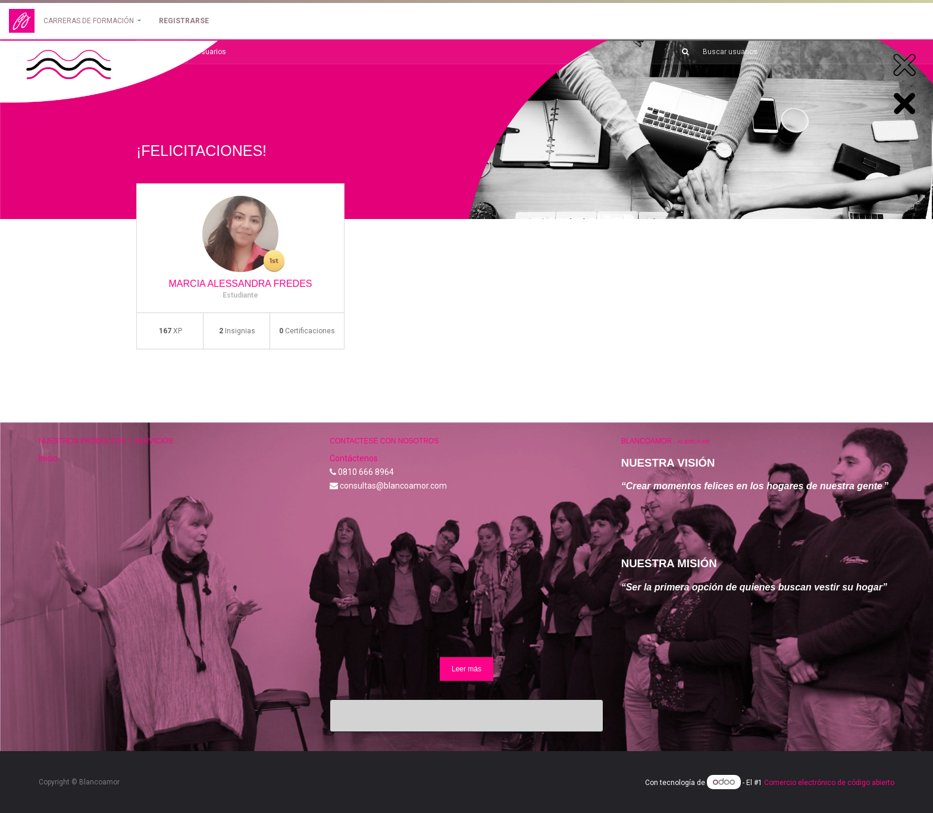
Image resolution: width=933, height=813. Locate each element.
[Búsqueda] (680, 52)
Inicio (48, 458)
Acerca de (693, 441)
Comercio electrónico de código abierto (829, 782)
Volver (162, 52)
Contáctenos (354, 458)
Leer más (466, 669)
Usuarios (211, 52)
